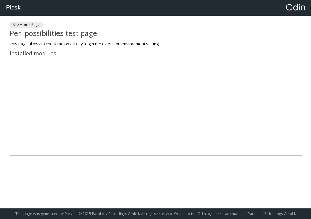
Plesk (69, 213)
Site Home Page (26, 24)
